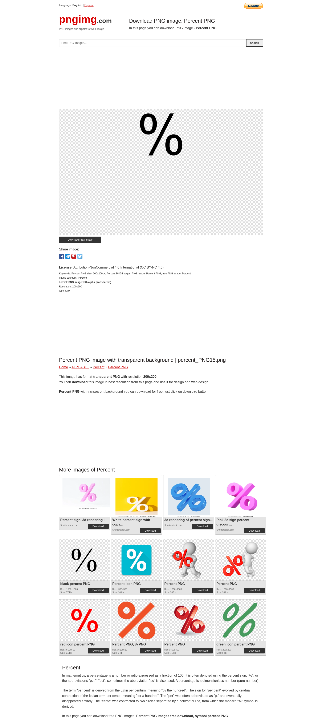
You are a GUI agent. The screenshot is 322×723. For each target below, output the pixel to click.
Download (98, 526)
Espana (88, 5)
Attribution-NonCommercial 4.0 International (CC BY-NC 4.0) (118, 267)
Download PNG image (80, 239)
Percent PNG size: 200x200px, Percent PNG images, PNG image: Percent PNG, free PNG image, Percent (131, 273)
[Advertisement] (161, 79)
